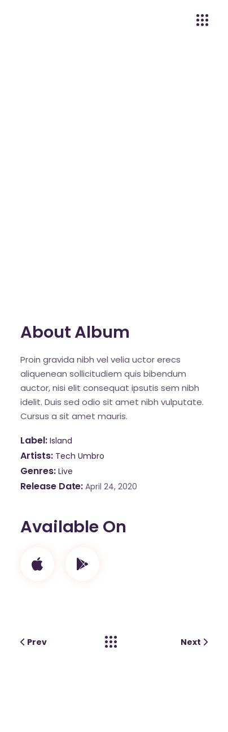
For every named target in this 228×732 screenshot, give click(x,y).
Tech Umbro (79, 456)
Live (65, 471)
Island (61, 440)
